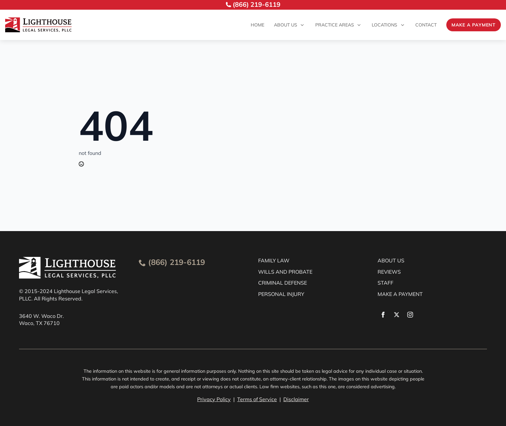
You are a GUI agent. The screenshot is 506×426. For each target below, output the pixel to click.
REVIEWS (389, 272)
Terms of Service (257, 399)
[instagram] (410, 314)
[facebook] (383, 314)
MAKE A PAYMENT (400, 294)
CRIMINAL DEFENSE (282, 282)
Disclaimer (296, 399)
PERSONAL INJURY (281, 294)
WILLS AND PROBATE (285, 272)
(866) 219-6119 (176, 262)
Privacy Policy (214, 399)
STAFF (385, 282)
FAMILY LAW (273, 260)
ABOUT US (391, 260)
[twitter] (396, 314)
